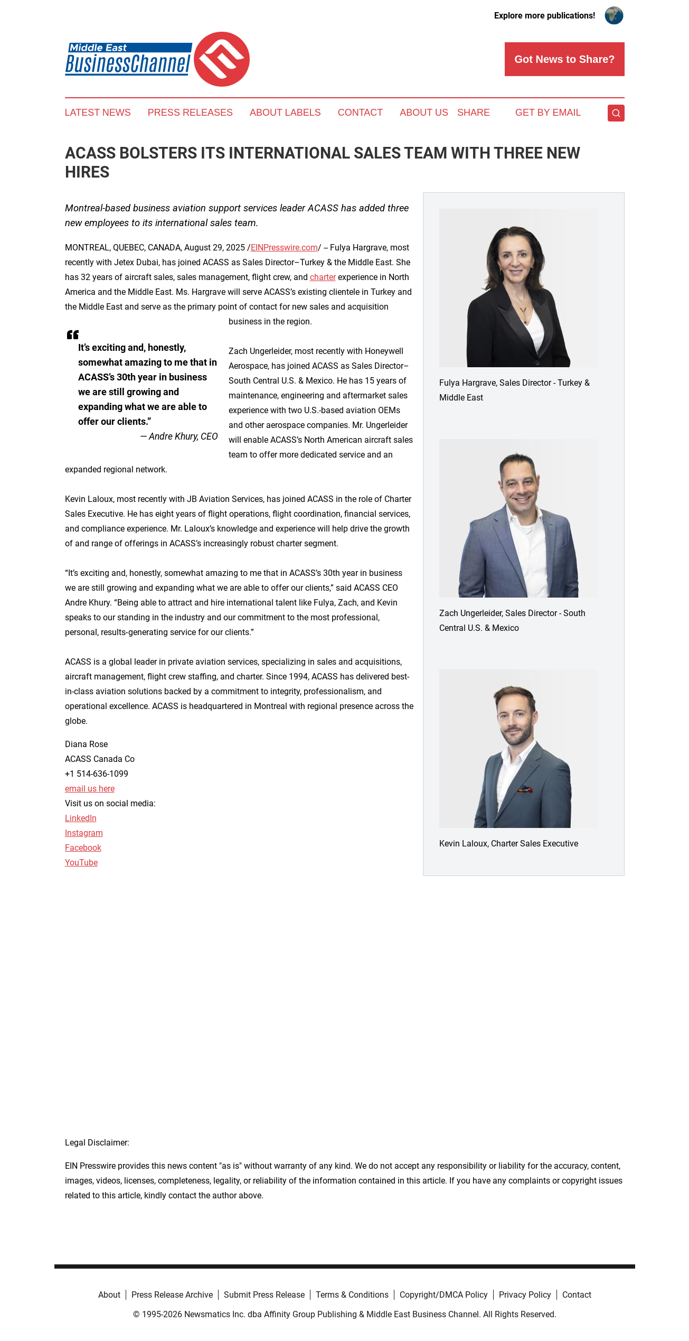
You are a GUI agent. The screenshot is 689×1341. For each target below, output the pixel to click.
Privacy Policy (525, 1295)
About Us (424, 112)
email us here (90, 789)
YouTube (81, 863)
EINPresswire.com (284, 248)
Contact (360, 112)
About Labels (285, 112)
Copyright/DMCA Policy (444, 1295)
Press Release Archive (172, 1295)
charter (323, 277)
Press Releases (190, 112)
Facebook (83, 848)
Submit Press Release (264, 1295)
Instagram (84, 833)
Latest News (98, 112)
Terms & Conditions (352, 1295)
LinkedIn (81, 818)
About (109, 1295)
